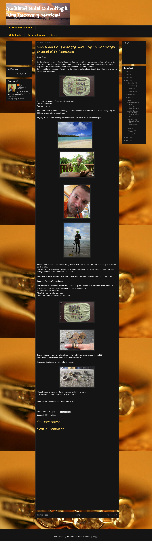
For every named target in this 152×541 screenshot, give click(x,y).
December (131, 83)
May (129, 97)
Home (77, 515)
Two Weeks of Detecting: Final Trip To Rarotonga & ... (133, 121)
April (129, 100)
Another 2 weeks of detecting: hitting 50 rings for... (133, 113)
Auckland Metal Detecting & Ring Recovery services (36, 11)
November (131, 86)
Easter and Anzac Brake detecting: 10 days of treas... (133, 105)
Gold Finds (15, 35)
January (130, 134)
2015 (128, 77)
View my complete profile (16, 99)
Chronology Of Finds (20, 27)
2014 (128, 80)
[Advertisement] (77, 495)
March (130, 128)
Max (20, 85)
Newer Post (42, 515)
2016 (128, 75)
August (130, 94)
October (130, 89)
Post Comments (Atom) (82, 523)
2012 (128, 140)
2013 (128, 137)
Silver (54, 35)
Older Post (112, 515)
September (131, 92)
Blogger (95, 537)
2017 (128, 72)
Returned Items (36, 35)
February (131, 131)
